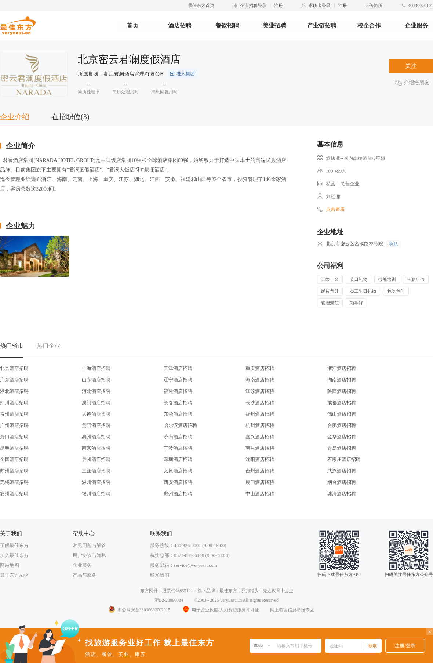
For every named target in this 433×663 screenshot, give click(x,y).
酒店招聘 (180, 25)
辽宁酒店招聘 (178, 380)
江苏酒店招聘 (259, 391)
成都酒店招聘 (341, 402)
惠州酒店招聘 (96, 436)
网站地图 (9, 565)
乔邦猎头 (250, 590)
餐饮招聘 (227, 25)
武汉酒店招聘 (341, 471)
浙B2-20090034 (168, 600)
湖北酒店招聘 (14, 391)
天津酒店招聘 (178, 368)
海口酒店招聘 (14, 436)
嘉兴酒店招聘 (259, 436)
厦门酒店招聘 (259, 482)
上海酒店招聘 (96, 368)
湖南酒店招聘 (341, 380)
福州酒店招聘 (259, 414)
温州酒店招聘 (96, 482)
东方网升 (149, 590)
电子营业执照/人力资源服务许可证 (220, 609)
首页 (132, 25)
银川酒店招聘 (96, 493)
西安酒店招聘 (178, 482)
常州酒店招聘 (14, 414)
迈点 (288, 590)
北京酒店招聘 (14, 368)
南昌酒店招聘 (259, 448)
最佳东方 (228, 590)
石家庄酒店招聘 (344, 459)
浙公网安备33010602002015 (139, 609)
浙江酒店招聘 (341, 368)
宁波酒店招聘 (178, 448)
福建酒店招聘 (178, 391)
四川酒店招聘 (14, 402)
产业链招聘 (321, 25)
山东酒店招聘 (96, 380)
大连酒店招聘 (96, 414)
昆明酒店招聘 (14, 448)
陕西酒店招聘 (341, 391)
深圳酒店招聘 (178, 459)
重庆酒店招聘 (259, 368)
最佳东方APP (14, 575)
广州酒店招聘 (14, 425)
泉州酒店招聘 (96, 459)
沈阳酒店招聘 (259, 459)
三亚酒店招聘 (96, 471)
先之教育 (271, 590)
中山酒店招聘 (259, 493)
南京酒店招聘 (96, 448)
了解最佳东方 (14, 545)
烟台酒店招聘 (341, 482)
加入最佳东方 (14, 555)
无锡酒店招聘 (14, 482)
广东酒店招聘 (14, 380)
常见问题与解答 (89, 545)
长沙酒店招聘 (259, 402)
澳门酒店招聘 (96, 402)
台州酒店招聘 (259, 471)
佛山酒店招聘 (341, 414)
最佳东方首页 (201, 5)
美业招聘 (274, 25)
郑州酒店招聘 (178, 493)
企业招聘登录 (253, 5)
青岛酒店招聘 (341, 448)
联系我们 (159, 575)
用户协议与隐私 (89, 555)
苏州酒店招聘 (14, 471)
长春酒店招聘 (178, 402)
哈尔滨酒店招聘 (180, 425)
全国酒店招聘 (14, 459)
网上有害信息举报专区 (292, 609)
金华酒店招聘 (341, 436)
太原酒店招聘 (178, 471)
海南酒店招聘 (259, 380)
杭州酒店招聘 (259, 425)
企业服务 (416, 25)
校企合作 (369, 25)
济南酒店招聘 (178, 436)
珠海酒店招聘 (341, 493)
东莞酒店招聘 (178, 414)
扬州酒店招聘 (14, 493)
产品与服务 (85, 575)
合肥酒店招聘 (341, 425)
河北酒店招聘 (96, 391)
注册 (278, 5)
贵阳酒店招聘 (96, 425)
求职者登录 (320, 5)
